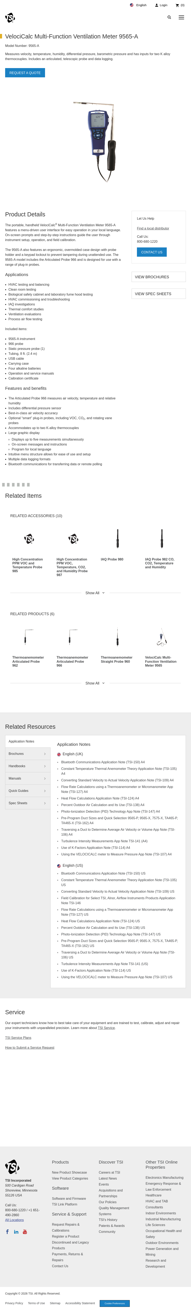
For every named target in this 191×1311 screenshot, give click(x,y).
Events (104, 1184)
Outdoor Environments (162, 1243)
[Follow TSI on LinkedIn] (16, 1231)
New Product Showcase (69, 1172)
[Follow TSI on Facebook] (7, 1231)
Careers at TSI (109, 1172)
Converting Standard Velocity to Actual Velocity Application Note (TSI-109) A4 (117, 780)
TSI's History (108, 1220)
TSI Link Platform (64, 1204)
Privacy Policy (14, 1303)
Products (60, 1162)
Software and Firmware (69, 1198)
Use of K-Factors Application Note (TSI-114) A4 (95, 847)
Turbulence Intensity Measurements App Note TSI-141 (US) (104, 964)
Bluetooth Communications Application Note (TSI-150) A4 (103, 762)
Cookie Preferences (115, 1303)
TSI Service (106, 1028)
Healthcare (153, 1195)
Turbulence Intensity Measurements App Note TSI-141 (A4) (104, 841)
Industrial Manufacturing (163, 1219)
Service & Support (69, 1214)
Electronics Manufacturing (164, 1177)
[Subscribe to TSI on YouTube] (25, 1231)
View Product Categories (70, 1178)
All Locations (14, 1220)
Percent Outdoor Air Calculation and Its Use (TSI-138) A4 (103, 805)
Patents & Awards (112, 1225)
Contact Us (151, 252)
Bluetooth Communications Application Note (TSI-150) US (103, 873)
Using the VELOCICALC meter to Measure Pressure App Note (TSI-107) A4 (116, 854)
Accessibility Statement (80, 1303)
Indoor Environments (161, 1213)
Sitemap (55, 1303)
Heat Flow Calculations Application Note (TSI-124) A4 (100, 798)
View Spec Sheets (153, 294)
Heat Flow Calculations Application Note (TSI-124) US (100, 921)
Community (107, 1231)
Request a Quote (25, 73)
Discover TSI (111, 1162)
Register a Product (65, 1236)
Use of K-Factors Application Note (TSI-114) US (96, 970)
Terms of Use (36, 1303)
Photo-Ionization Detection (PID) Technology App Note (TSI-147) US (111, 934)
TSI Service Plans (18, 1038)
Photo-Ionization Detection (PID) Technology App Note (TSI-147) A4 (110, 811)
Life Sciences (155, 1225)
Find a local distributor (153, 228)
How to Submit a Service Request (29, 1047)
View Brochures (152, 277)
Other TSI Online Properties (162, 1164)
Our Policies (108, 1202)
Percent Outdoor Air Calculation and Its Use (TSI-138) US (103, 927)
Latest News (108, 1178)
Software (60, 1188)
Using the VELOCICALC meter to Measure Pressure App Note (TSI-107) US (116, 977)
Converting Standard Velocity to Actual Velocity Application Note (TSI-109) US (118, 891)
